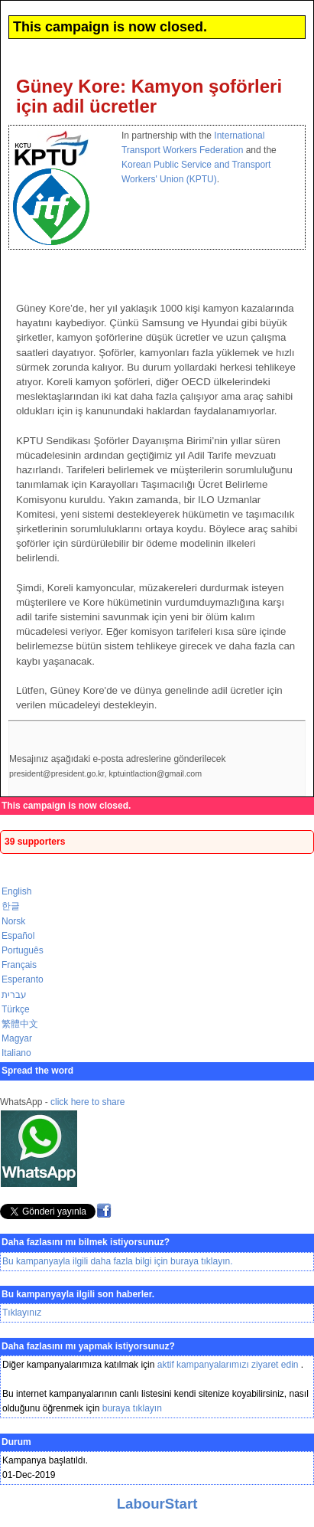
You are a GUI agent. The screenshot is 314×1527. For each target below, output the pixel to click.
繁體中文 (20, 1024)
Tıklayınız (21, 1312)
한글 (11, 906)
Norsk (13, 921)
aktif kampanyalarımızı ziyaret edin (229, 1364)
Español (18, 935)
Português (23, 950)
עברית (14, 994)
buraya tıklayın (132, 1408)
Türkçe (16, 1009)
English (16, 891)
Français (19, 965)
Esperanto (23, 979)
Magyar (17, 1038)
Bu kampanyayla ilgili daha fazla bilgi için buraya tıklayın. (117, 1261)
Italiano (16, 1053)
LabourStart (157, 1504)
